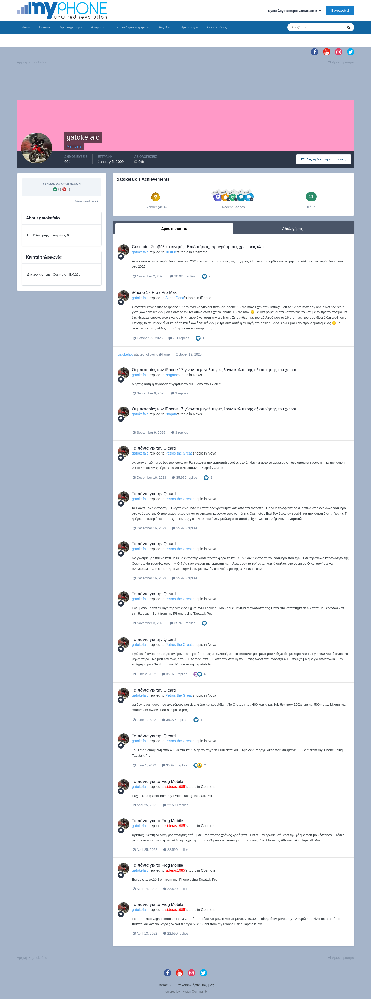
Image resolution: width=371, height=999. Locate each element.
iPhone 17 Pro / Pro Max (154, 292)
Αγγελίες (165, 27)
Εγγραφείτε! (340, 10)
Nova (212, 453)
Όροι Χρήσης (217, 27)
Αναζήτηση (99, 27)
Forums (44, 27)
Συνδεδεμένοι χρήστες (133, 27)
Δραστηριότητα (71, 27)
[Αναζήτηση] (315, 27)
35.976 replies (184, 478)
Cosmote (200, 252)
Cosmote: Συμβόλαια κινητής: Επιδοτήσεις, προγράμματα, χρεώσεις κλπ (198, 247)
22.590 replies (175, 805)
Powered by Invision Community (185, 991)
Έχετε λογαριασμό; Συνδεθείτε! (294, 11)
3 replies (179, 393)
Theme (164, 985)
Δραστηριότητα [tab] (174, 229)
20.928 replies (182, 276)
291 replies (178, 338)
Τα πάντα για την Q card (154, 448)
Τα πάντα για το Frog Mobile (157, 781)
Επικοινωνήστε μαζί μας (195, 985)
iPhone (206, 298)
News (25, 27)
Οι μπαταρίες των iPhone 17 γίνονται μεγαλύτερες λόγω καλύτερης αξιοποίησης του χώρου (214, 370)
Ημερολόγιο (189, 27)
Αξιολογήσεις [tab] (292, 229)
